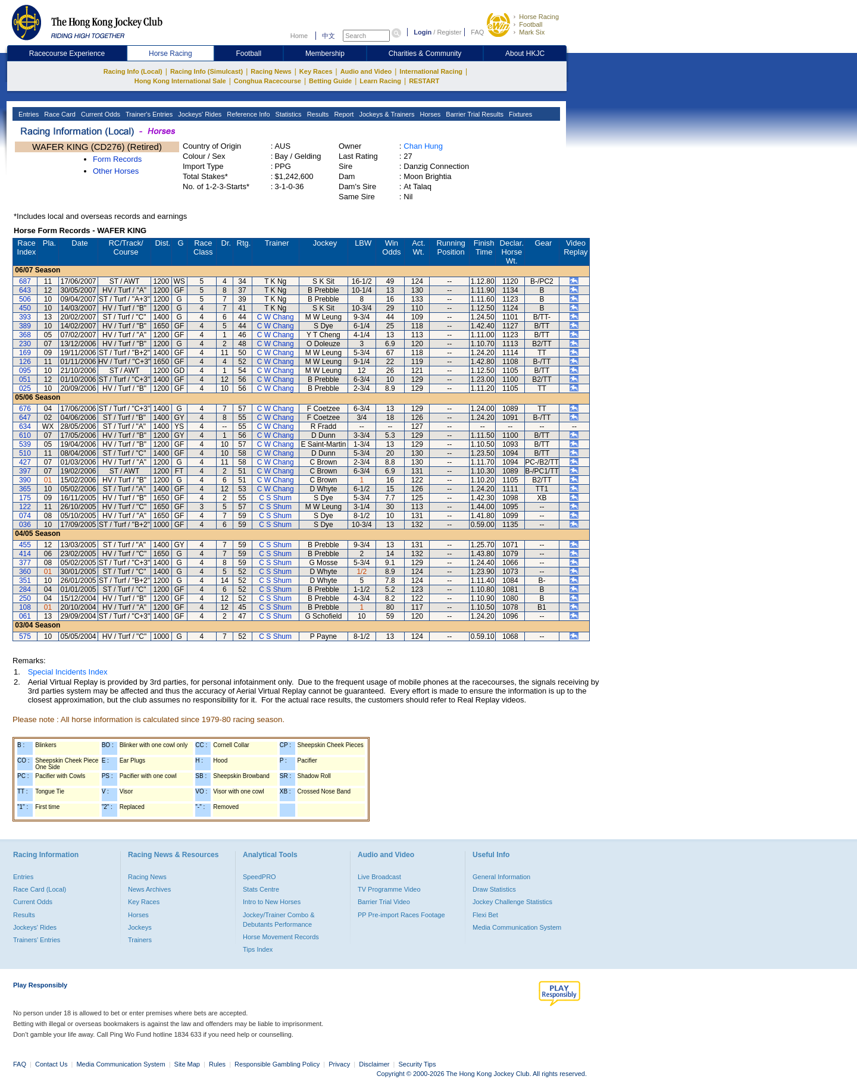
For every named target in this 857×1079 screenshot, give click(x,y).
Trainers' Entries (36, 939)
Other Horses (116, 171)
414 (25, 554)
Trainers (140, 939)
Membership (325, 53)
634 (25, 426)
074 (25, 516)
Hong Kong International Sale (180, 80)
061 (25, 616)
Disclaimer (374, 1064)
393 (25, 317)
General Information (501, 876)
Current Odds (99, 114)
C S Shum (275, 498)
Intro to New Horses (272, 901)
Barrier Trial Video (384, 901)
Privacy (339, 1064)
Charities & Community (425, 53)
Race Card (59, 114)
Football (530, 24)
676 (25, 408)
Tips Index (258, 949)
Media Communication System (517, 927)
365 (25, 489)
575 (25, 636)
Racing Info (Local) (133, 71)
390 (25, 480)
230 (25, 344)
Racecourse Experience (67, 53)
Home (299, 35)
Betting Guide (330, 80)
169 (25, 353)
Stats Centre (261, 889)
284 (25, 589)
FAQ (477, 32)
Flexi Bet (485, 914)
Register (449, 32)
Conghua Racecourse (267, 80)
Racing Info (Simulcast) (206, 71)
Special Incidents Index (68, 671)
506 (25, 299)
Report (343, 114)
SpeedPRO (259, 876)
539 (25, 444)
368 (25, 335)
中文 (328, 35)
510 (25, 453)
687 (25, 281)
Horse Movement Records (281, 936)
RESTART (424, 80)
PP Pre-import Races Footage (401, 914)
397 (25, 471)
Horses (429, 114)
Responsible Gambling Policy (277, 1064)
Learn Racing (380, 80)
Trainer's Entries (148, 114)
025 (25, 388)
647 (25, 417)
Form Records (117, 159)
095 (25, 370)
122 (25, 507)
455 (25, 545)
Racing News (271, 71)
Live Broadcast (379, 876)
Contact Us (51, 1064)
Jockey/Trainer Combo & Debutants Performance (279, 919)
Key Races (316, 71)
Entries (28, 114)
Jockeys (140, 927)
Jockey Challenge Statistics (512, 901)
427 (25, 462)
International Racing (430, 71)
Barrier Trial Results (473, 114)
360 (25, 571)
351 (25, 580)
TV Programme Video (389, 889)
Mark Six (532, 32)
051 (25, 379)
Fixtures (519, 114)
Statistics (288, 114)
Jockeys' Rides (198, 114)
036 (25, 524)
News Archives (149, 889)
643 (25, 290)
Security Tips (417, 1064)
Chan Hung (423, 146)
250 (25, 598)
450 (25, 308)
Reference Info (247, 114)
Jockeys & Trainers (385, 114)
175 (25, 498)
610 (25, 435)
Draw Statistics (494, 889)
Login (422, 32)
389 (25, 326)
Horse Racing (539, 16)
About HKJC (525, 53)
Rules (218, 1064)
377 (25, 563)
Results (317, 114)
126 (25, 361)
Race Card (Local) (39, 889)
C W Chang (275, 317)
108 (25, 607)
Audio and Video (366, 71)
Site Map (187, 1064)
